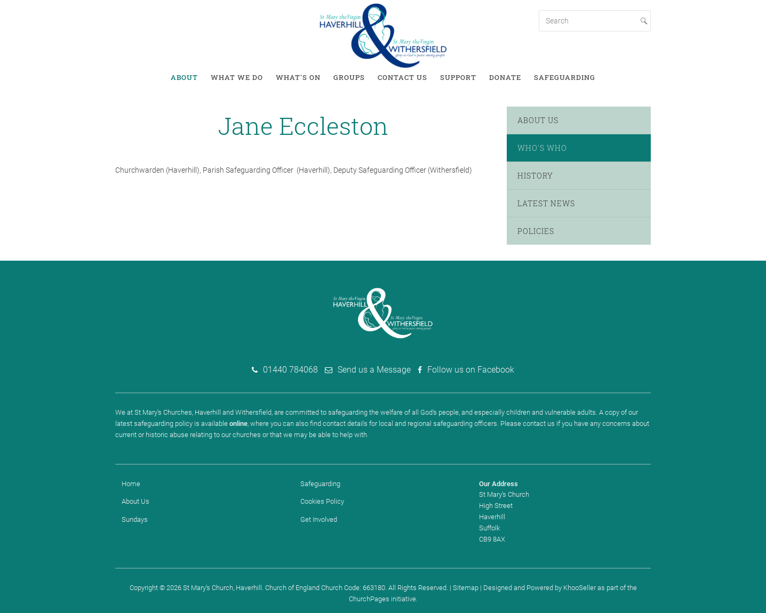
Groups (349, 77)
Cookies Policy (322, 501)
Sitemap (465, 588)
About (184, 77)
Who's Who (542, 148)
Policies (535, 231)
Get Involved (318, 519)
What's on (298, 77)
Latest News (546, 203)
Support (458, 77)
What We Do (237, 77)
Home (131, 484)
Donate (505, 77)
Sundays (135, 519)
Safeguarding (564, 77)
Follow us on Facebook (470, 370)
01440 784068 (290, 370)
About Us (537, 120)
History (535, 176)
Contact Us (402, 77)
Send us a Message (374, 370)
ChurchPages (369, 599)
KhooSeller (579, 588)
